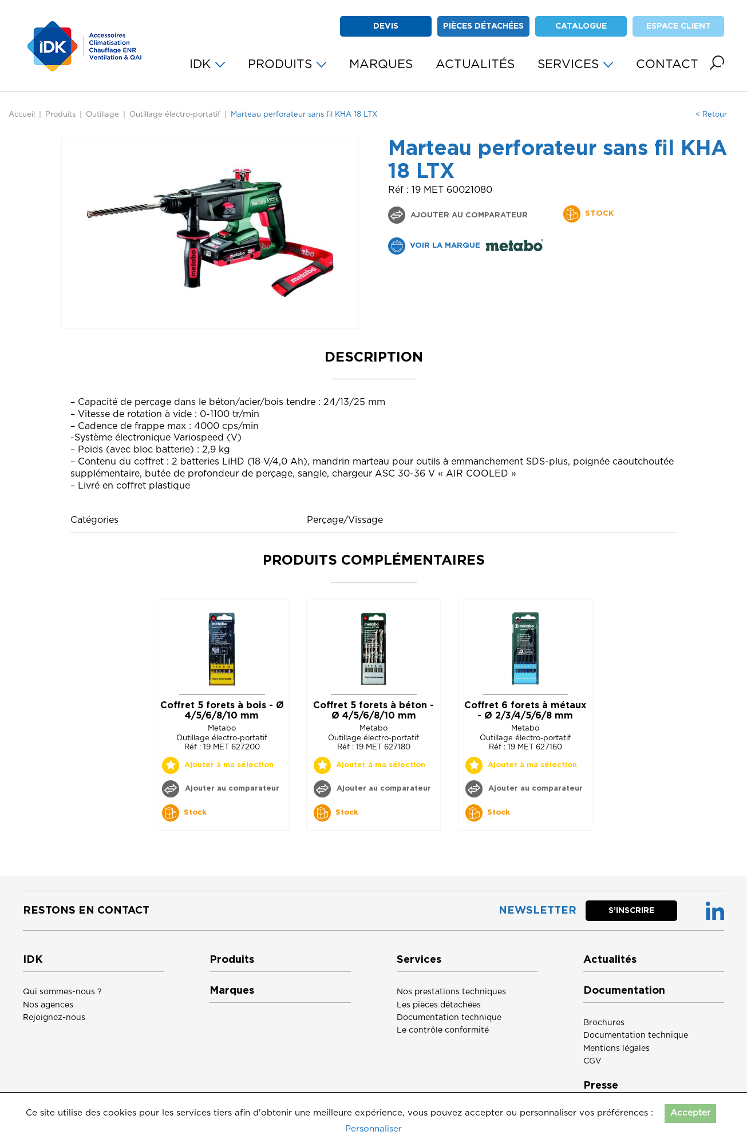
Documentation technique (449, 1018)
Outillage (102, 114)
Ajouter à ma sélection (229, 765)
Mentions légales (616, 1049)
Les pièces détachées (439, 1005)
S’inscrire (631, 911)
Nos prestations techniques (451, 992)
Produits (60, 114)
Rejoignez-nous (54, 1018)
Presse (600, 1086)
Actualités (610, 960)
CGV (592, 1061)
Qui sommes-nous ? (62, 992)
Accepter (690, 1113)
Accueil (22, 114)
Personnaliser (373, 1129)
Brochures (604, 1023)
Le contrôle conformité (443, 1030)
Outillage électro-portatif (174, 114)
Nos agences (48, 1005)
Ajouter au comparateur (468, 215)
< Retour (711, 114)
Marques (232, 991)
